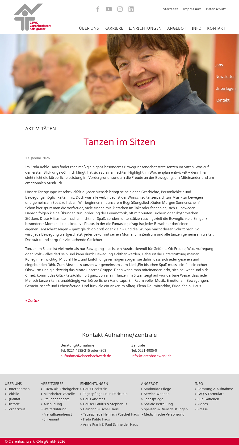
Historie (14, 404)
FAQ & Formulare (210, 394)
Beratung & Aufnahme (215, 389)
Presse (202, 409)
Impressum (192, 9)
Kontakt (216, 28)
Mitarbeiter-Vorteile (59, 394)
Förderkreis (16, 409)
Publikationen (208, 399)
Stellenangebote (57, 399)
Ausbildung (53, 404)
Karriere (114, 28)
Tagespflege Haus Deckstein (105, 394)
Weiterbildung (55, 409)
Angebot (176, 28)
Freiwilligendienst (58, 414)
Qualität (14, 399)
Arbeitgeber (52, 383)
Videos (202, 404)
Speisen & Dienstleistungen (166, 409)
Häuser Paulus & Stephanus (105, 404)
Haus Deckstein (95, 389)
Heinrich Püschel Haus (101, 409)
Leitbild (13, 394)
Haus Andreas (94, 399)
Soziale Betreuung (158, 404)
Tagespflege (153, 399)
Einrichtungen (145, 28)
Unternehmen (19, 389)
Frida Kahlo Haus (96, 419)
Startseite (170, 9)
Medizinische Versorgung (164, 414)
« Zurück (32, 300)
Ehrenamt (51, 419)
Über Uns (89, 28)
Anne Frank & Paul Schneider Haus (110, 424)
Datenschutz (216, 9)
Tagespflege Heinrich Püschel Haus (111, 414)
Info (196, 28)
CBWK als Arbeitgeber (61, 389)
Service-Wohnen (157, 394)
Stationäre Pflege (157, 389)
